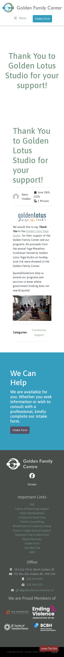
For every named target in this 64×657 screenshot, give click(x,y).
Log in (54, 652)
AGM (32, 552)
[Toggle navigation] (20, 18)
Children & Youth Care (32, 517)
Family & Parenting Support (32, 508)
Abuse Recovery (32, 539)
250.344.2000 (34, 578)
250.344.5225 (34, 584)
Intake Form (42, 18)
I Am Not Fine (32, 547)
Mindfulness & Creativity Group (32, 526)
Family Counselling (32, 521)
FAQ (32, 504)
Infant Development (32, 513)
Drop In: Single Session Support (32, 530)
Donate (32, 484)
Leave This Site (49, 648)
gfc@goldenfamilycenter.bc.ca (34, 590)
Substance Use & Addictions (32, 534)
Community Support (39, 332)
